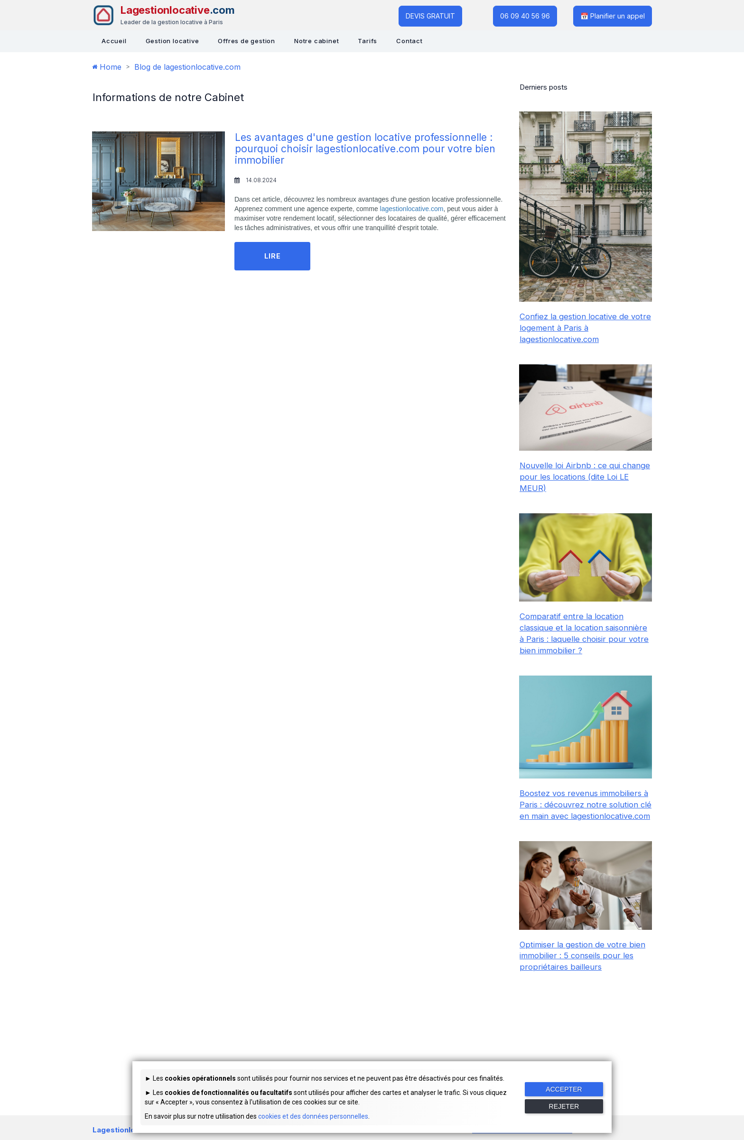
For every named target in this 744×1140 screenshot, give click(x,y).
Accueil (114, 41)
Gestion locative (172, 41)
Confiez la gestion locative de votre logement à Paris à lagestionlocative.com (576, 328)
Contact (409, 41)
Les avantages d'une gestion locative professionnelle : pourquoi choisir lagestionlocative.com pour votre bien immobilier (369, 148)
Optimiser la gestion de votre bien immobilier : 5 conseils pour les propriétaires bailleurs (584, 978)
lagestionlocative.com (412, 209)
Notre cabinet (316, 41)
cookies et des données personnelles (313, 1116)
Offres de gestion (246, 41)
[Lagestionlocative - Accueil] (163, 15)
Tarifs (367, 41)
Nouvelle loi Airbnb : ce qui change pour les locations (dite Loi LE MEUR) (585, 477)
